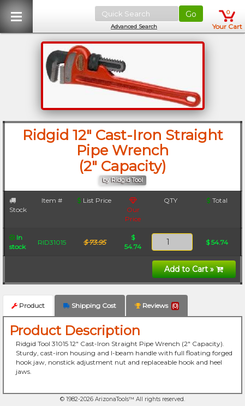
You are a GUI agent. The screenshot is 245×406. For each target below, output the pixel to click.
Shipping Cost (89, 305)
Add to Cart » (193, 269)
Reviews (157, 305)
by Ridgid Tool (123, 180)
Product (28, 305)
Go (191, 14)
